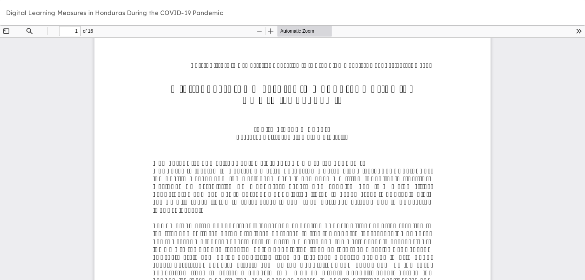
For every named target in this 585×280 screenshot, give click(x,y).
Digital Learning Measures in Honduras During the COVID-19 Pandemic (114, 13)
